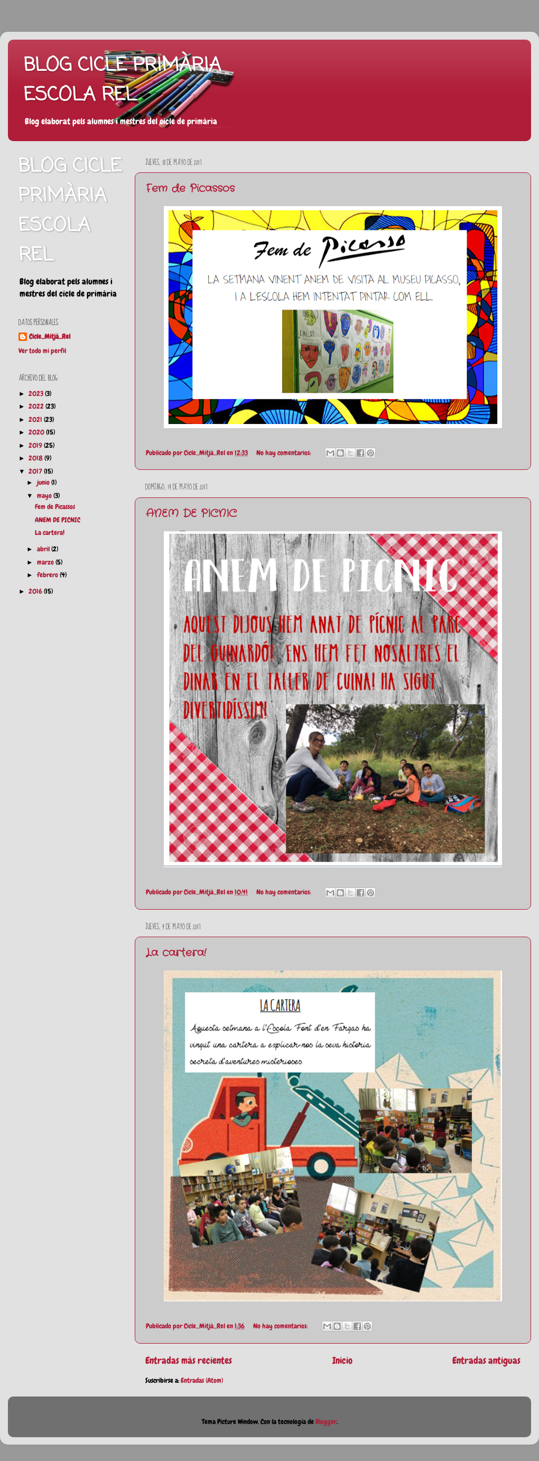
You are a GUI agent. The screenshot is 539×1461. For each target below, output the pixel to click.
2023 (37, 394)
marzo (46, 562)
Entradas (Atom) (202, 1380)
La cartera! (176, 952)
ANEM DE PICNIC (191, 513)
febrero (48, 575)
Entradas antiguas (486, 1360)
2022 (37, 406)
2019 (36, 445)
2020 (37, 432)
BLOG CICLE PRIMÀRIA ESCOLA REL (122, 80)
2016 (36, 591)
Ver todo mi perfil (42, 351)
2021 (36, 419)
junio (44, 482)
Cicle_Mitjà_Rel (49, 336)
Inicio (342, 1360)
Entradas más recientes (188, 1360)
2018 (36, 458)
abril (44, 549)
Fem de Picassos (190, 188)
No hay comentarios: (284, 453)
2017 (36, 471)
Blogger (326, 1422)
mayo (45, 496)
